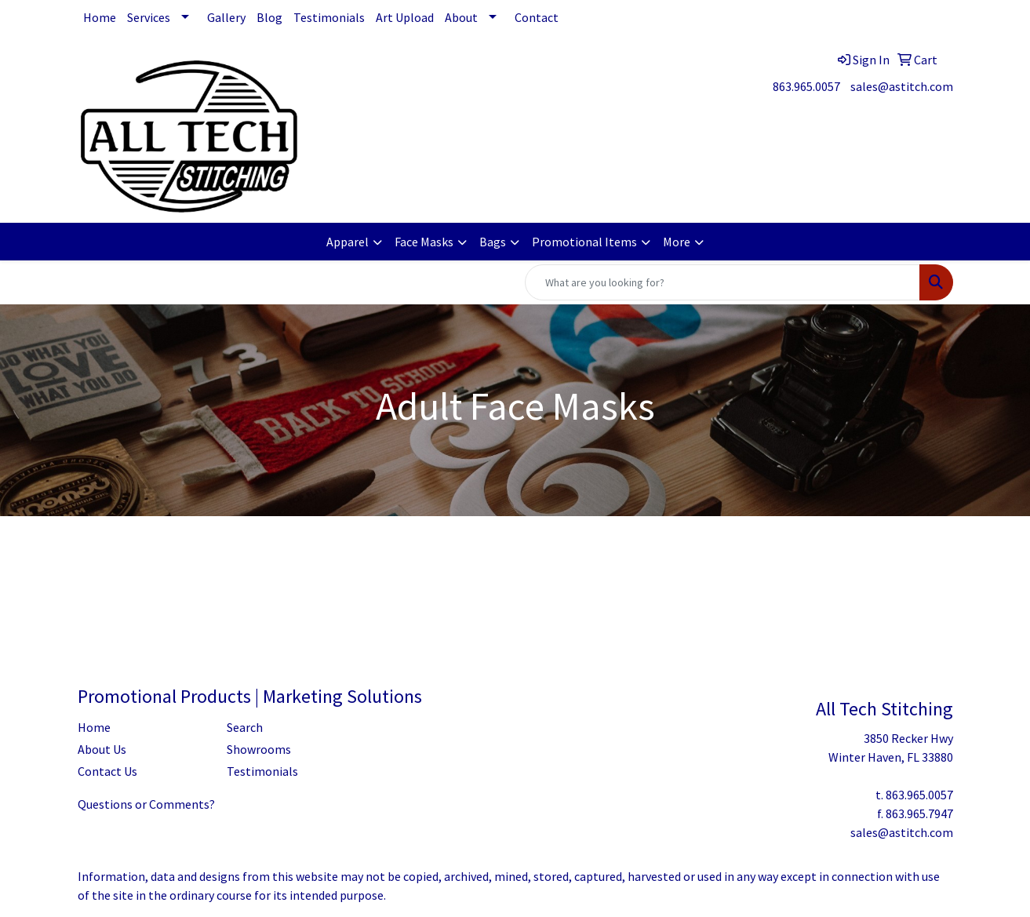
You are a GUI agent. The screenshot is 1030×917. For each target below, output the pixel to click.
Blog (269, 17)
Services (148, 17)
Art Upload (405, 17)
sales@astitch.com (901, 86)
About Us (102, 749)
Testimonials (329, 17)
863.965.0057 (806, 86)
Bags (492, 241)
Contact (537, 17)
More (676, 241)
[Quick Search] (722, 282)
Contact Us (107, 771)
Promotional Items (584, 241)
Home (99, 17)
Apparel (347, 241)
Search (245, 727)
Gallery (226, 17)
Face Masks (424, 241)
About (461, 17)
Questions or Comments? (146, 804)
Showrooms (259, 749)
